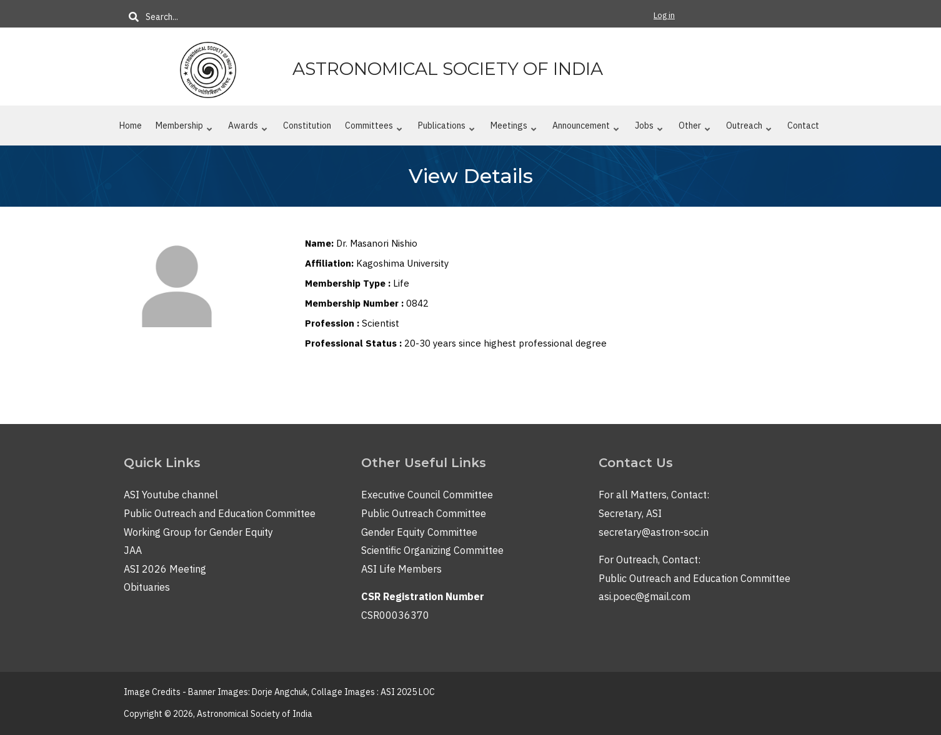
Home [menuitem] (130, 125)
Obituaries (147, 587)
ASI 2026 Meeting (165, 569)
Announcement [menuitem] (585, 128)
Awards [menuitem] (248, 128)
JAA (133, 550)
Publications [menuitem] (446, 128)
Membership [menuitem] (184, 128)
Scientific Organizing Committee (432, 550)
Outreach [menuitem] (749, 128)
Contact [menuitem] (803, 125)
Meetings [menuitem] (513, 128)
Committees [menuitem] (374, 128)
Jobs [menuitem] (649, 128)
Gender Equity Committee (419, 532)
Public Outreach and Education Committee (220, 513)
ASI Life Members (401, 569)
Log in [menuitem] (664, 15)
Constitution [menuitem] (307, 125)
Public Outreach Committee (423, 513)
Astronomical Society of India (447, 68)
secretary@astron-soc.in (654, 532)
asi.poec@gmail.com (644, 596)
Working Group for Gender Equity (198, 532)
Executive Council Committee (427, 494)
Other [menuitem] (694, 128)
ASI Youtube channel (171, 494)
